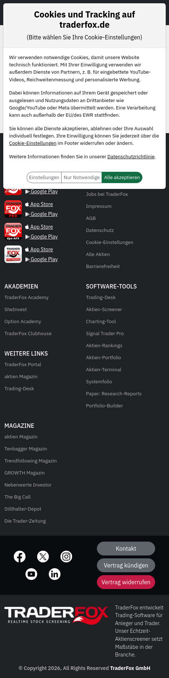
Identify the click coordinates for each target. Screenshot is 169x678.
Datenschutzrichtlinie (130, 156)
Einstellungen (44, 177)
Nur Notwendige (82, 177)
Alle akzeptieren (122, 177)
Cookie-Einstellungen (32, 143)
